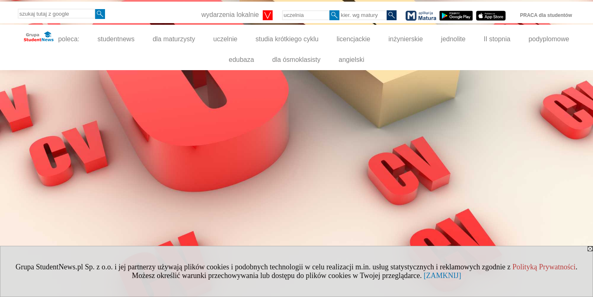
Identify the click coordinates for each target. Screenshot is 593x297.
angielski (351, 59)
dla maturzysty (174, 38)
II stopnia (496, 38)
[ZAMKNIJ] (442, 275)
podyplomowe (548, 38)
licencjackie (353, 38)
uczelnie (225, 38)
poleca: (51, 36)
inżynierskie (405, 38)
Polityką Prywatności (544, 267)
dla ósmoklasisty (296, 59)
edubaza (241, 59)
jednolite (453, 38)
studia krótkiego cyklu (286, 38)
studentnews (116, 38)
